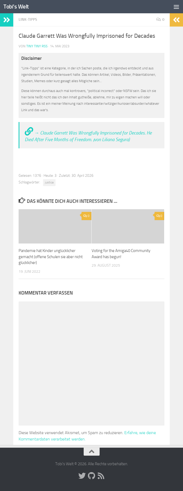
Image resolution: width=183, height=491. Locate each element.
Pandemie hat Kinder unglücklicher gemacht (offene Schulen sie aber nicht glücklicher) (51, 256)
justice (49, 182)
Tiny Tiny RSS (37, 46)
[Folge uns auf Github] (91, 476)
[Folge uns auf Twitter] (82, 476)
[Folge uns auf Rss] (101, 476)
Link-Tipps (28, 19)
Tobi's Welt (16, 6)
